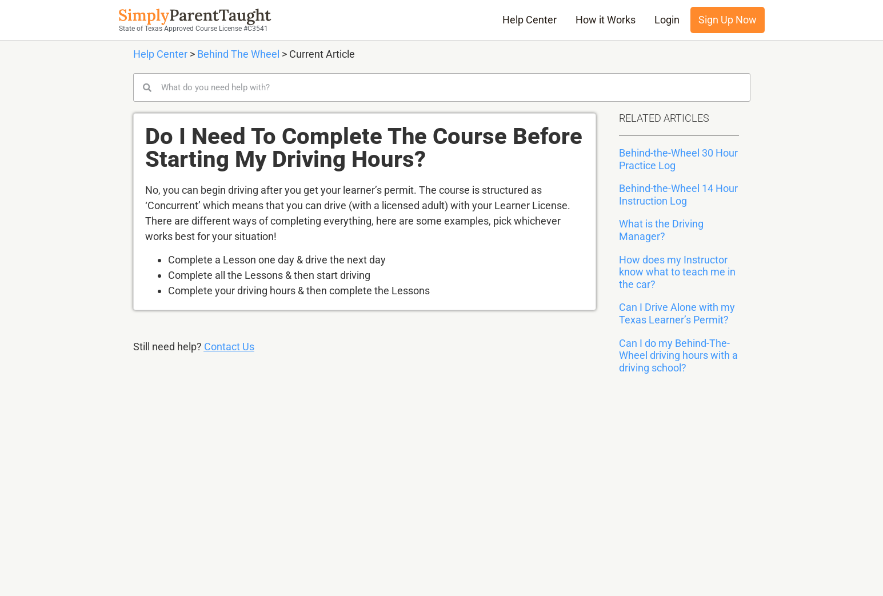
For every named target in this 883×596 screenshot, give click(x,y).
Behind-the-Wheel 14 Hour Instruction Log (678, 194)
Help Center (529, 20)
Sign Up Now (727, 20)
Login (667, 20)
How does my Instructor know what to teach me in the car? (677, 272)
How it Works (606, 20)
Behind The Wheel (238, 54)
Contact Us (229, 347)
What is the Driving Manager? (661, 230)
